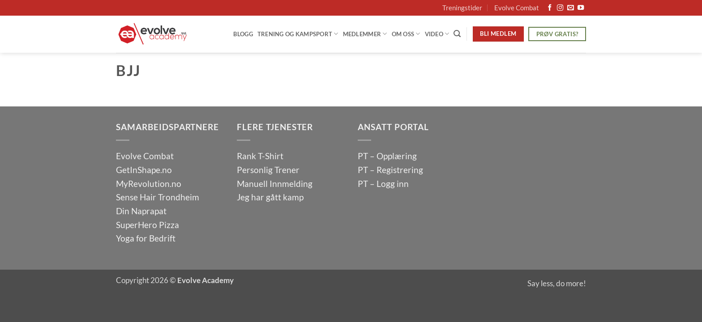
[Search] (457, 33)
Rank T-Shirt (260, 156)
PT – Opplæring (387, 156)
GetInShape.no (144, 170)
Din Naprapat (141, 211)
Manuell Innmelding (274, 183)
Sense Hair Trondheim (157, 197)
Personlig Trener (268, 170)
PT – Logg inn (383, 183)
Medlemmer (365, 34)
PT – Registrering (390, 170)
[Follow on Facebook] (550, 8)
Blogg (243, 34)
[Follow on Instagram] (560, 8)
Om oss (406, 34)
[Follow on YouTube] (581, 8)
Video (437, 34)
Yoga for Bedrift (146, 238)
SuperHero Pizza (147, 225)
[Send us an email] (570, 8)
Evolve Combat (516, 8)
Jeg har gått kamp (270, 197)
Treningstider (462, 8)
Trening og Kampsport (297, 34)
